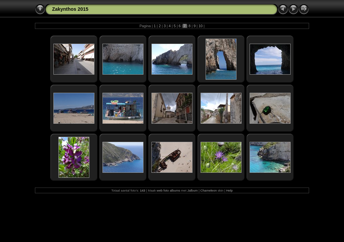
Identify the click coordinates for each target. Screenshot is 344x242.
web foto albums (168, 190)
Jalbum (192, 190)
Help (229, 190)
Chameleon (208, 190)
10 (201, 26)
